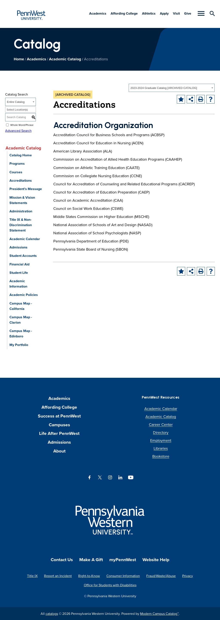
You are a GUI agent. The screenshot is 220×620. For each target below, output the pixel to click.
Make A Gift (91, 559)
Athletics (149, 13)
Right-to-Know (89, 575)
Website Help (155, 559)
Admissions (18, 247)
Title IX (32, 575)
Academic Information (18, 284)
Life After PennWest (59, 433)
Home (19, 59)
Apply (164, 13)
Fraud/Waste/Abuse (161, 575)
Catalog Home (20, 155)
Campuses (59, 424)
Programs (17, 163)
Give (187, 13)
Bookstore (160, 456)
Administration (20, 211)
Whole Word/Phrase (22, 125)
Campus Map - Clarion (20, 320)
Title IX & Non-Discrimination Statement (20, 225)
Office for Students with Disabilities (110, 585)
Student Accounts (23, 255)
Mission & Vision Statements (22, 200)
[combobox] (172, 88)
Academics (97, 13)
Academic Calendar (24, 238)
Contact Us (62, 559)
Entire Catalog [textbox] (15, 102)
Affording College (124, 13)
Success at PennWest (59, 416)
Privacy (187, 575)
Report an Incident (58, 575)
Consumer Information (123, 575)
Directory (160, 432)
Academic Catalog (65, 59)
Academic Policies (23, 294)
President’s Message (25, 188)
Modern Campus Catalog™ (159, 613)
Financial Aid (19, 264)
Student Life (18, 272)
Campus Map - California (20, 306)
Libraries (161, 448)
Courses (15, 172)
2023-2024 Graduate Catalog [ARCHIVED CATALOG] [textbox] (163, 88)
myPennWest (122, 559)
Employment (160, 440)
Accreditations (20, 180)
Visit (176, 13)
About (59, 451)
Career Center (161, 424)
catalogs (52, 613)
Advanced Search (18, 130)
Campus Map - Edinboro (20, 333)
